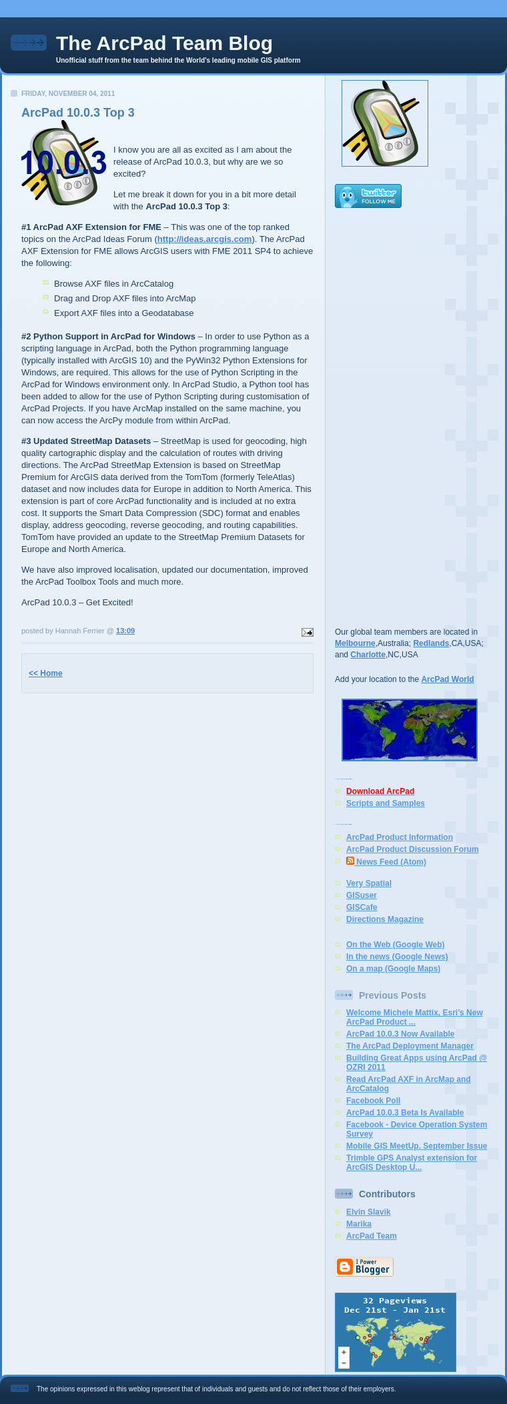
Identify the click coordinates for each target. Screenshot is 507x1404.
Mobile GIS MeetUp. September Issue (416, 1146)
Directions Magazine (385, 919)
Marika (359, 1224)
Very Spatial (369, 883)
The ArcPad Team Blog (164, 43)
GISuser (361, 895)
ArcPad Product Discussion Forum (412, 849)
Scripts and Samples (385, 803)
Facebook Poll (373, 1100)
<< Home (46, 673)
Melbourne (355, 643)
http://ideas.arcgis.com (204, 239)
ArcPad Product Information (399, 837)
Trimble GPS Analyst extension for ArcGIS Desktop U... (411, 1162)
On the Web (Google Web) (395, 944)
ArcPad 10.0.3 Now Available (400, 1034)
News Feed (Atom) (386, 862)
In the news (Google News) (397, 956)
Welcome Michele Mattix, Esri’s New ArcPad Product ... (414, 1017)
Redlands (431, 643)
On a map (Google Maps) (393, 968)
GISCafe (362, 907)
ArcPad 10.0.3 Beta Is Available (405, 1112)
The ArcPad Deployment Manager (410, 1046)
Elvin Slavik (368, 1212)
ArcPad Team (371, 1236)
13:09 (125, 631)
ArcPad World (447, 679)
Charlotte (368, 654)
